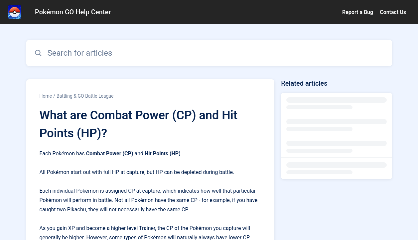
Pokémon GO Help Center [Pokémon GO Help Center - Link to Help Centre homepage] (73, 12)
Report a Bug (357, 12)
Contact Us (393, 12)
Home (46, 96)
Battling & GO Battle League (85, 96)
